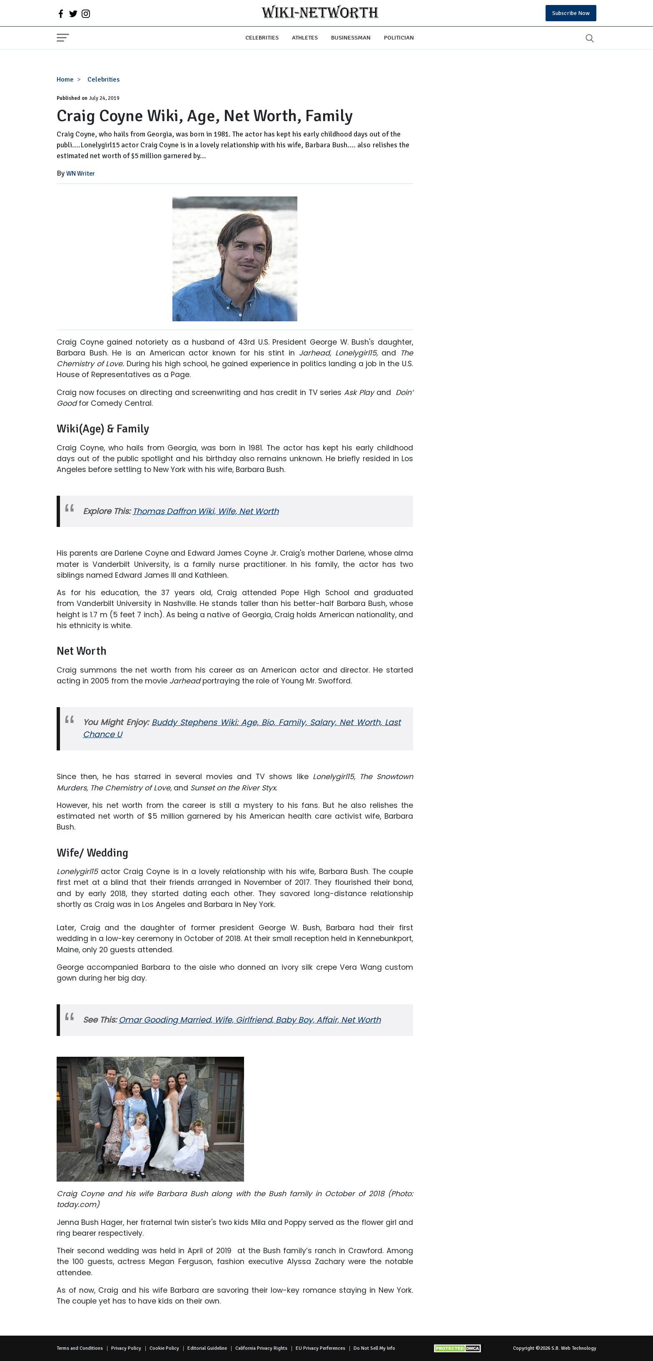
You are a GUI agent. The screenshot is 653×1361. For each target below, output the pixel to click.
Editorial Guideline (207, 1348)
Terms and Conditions (80, 1348)
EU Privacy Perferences (320, 1348)
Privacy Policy (126, 1348)
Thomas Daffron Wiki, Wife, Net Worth (205, 511)
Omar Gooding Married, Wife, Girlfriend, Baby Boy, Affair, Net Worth (250, 1020)
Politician (399, 37)
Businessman (351, 37)
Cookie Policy (164, 1348)
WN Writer (80, 173)
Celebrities (262, 37)
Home (65, 79)
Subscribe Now (571, 13)
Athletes (305, 37)
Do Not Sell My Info (374, 1348)
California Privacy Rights (261, 1348)
